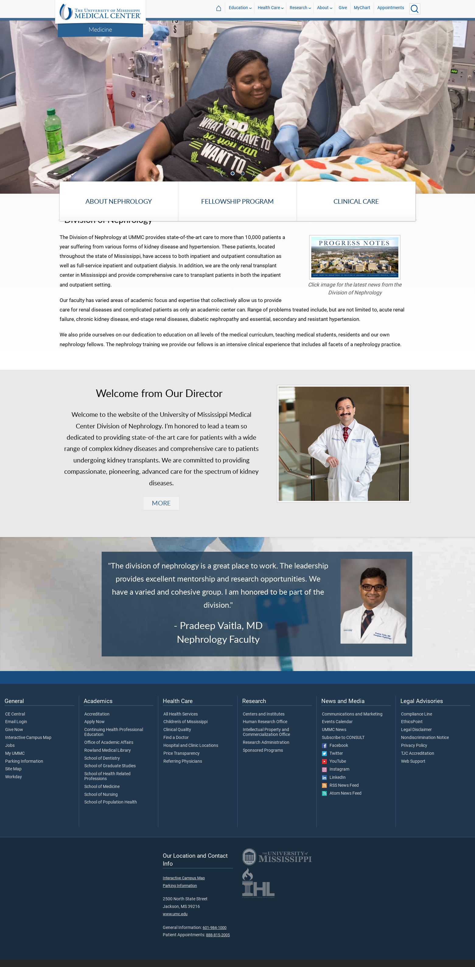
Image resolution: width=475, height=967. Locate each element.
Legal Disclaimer (416, 737)
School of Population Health (110, 809)
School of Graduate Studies (110, 773)
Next (253, 173)
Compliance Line (416, 721)
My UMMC (15, 760)
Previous (222, 173)
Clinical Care (356, 201)
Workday (13, 784)
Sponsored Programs (263, 757)
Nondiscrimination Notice (425, 745)
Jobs (10, 753)
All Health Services (180, 721)
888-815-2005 (218, 942)
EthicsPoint (412, 729)
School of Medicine (102, 794)
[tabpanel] (237, 106)
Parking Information (24, 768)
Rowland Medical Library (107, 757)
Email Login (16, 729)
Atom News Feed (341, 801)
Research (298, 8)
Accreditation (97, 721)
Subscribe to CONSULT (343, 745)
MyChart (362, 8)
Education (238, 8)
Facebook (335, 753)
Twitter (332, 761)
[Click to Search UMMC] (414, 8)
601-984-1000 (214, 935)
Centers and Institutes (264, 721)
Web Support (413, 768)
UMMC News (334, 737)
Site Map (13, 776)
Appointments (390, 8)
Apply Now (94, 729)
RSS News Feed (340, 792)
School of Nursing (101, 802)
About (323, 8)
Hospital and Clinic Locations (190, 753)
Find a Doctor (176, 745)
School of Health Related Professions (107, 784)
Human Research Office (265, 729)
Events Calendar (337, 729)
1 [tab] (233, 174)
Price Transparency (181, 760)
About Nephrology (119, 201)
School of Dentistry (102, 765)
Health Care (269, 8)
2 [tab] (243, 174)
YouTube (334, 769)
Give (343, 8)
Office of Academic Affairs (108, 749)
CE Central (15, 721)
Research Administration (266, 749)
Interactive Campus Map (28, 745)
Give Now (14, 737)
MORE (161, 510)
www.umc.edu (175, 921)
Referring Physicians (182, 768)
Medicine (100, 29)
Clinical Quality (177, 737)
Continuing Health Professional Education (113, 740)
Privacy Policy (414, 753)
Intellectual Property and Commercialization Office (266, 740)
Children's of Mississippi (185, 729)
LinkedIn (334, 784)
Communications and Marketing (352, 721)
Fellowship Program (237, 201)
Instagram (335, 777)
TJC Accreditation (417, 760)
